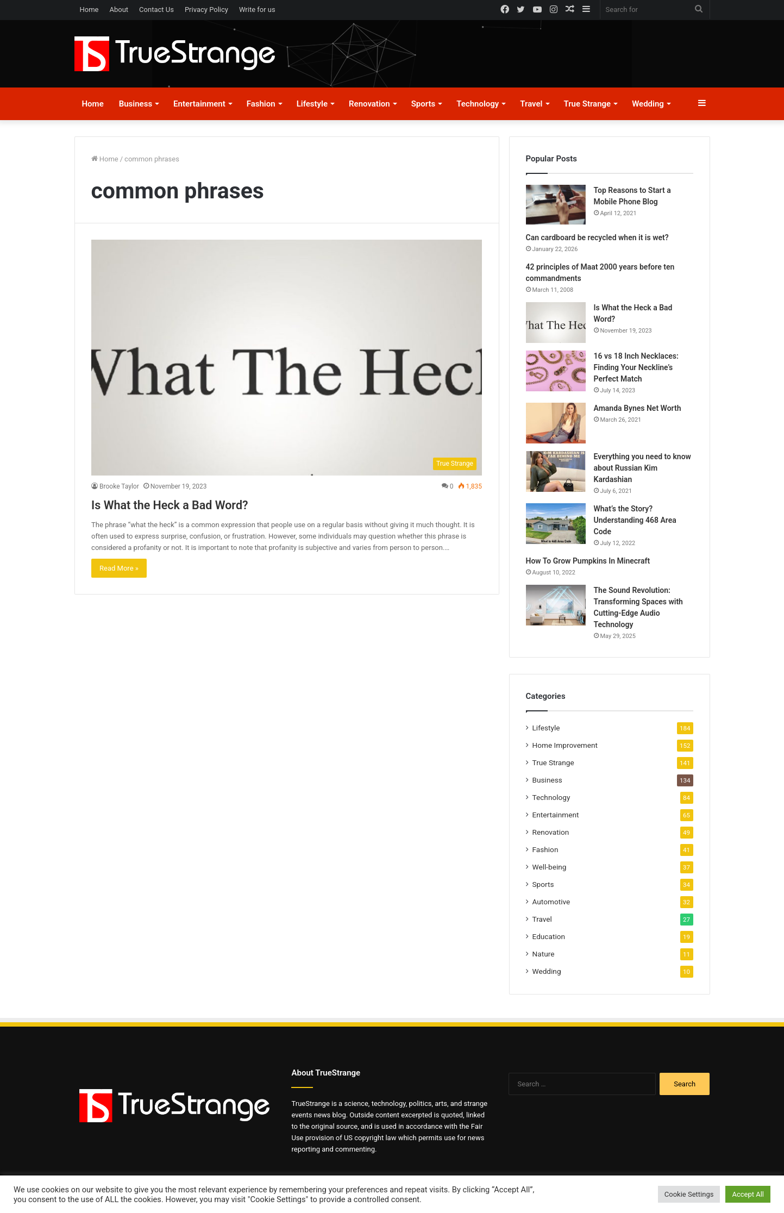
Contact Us (156, 9)
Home (89, 9)
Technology (477, 104)
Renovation (369, 104)
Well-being (549, 866)
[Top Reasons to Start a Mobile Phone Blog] (556, 205)
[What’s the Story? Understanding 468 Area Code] (556, 523)
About (118, 9)
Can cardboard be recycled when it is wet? (597, 237)
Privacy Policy (206, 9)
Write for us (257, 9)
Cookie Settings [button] (689, 1194)
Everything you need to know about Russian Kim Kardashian (642, 468)
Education (549, 936)
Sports (423, 104)
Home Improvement (565, 745)
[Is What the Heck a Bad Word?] (286, 357)
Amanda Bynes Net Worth (637, 408)
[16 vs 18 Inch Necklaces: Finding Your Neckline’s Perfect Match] (556, 371)
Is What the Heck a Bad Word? (200, 503)
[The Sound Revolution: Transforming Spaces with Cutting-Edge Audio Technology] (556, 605)
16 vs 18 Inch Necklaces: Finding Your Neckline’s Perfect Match (636, 367)
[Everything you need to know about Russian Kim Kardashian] (556, 471)
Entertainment (199, 104)
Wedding (648, 104)
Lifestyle (312, 104)
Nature (543, 953)
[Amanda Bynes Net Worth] (556, 423)
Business (135, 104)
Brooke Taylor (119, 486)
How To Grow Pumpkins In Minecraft (588, 561)
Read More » (119, 568)
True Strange (587, 104)
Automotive (551, 901)
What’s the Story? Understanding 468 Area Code (635, 520)
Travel (531, 104)
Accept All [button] (748, 1194)
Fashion (261, 104)
